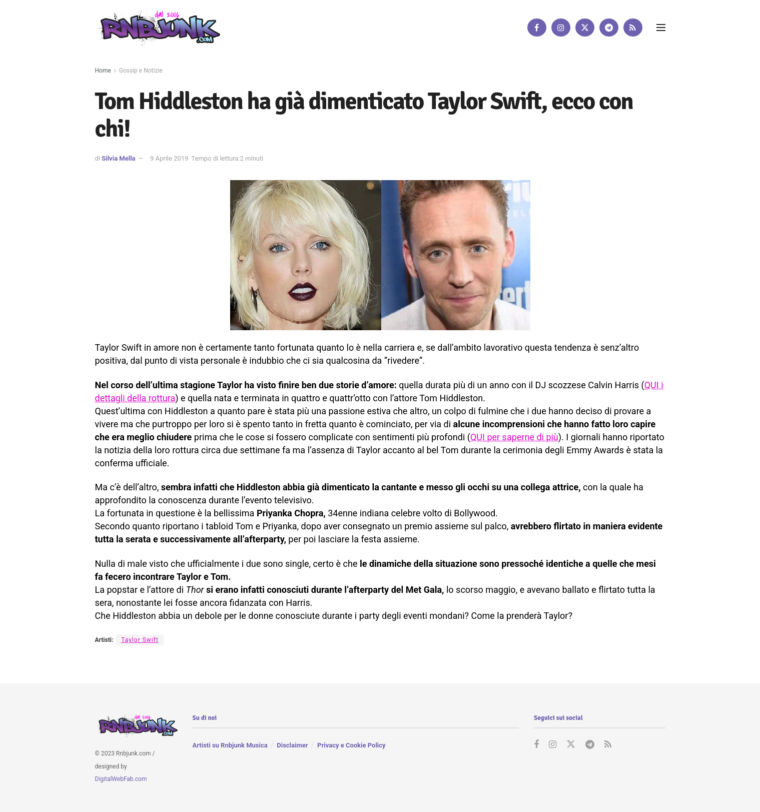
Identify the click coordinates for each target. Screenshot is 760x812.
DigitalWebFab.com (121, 779)
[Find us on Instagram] (560, 28)
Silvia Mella (118, 158)
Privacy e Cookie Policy (351, 745)
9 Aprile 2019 (169, 158)
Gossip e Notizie (141, 70)
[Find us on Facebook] (536, 28)
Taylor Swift (140, 639)
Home (103, 70)
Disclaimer (292, 745)
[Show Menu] (660, 27)
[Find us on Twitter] (584, 28)
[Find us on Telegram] (608, 28)
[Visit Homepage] (157, 27)
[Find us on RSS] (632, 28)
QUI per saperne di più (514, 437)
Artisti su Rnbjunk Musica (230, 745)
